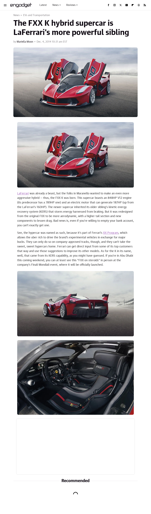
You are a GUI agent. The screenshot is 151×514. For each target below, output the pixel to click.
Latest (43, 5)
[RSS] (144, 5)
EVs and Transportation (36, 15)
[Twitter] (120, 5)
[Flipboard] (132, 5)
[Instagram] (114, 5)
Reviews (71, 5)
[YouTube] (126, 5)
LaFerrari (23, 193)
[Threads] (138, 5)
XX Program (110, 233)
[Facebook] (108, 5)
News (55, 5)
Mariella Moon (25, 41)
